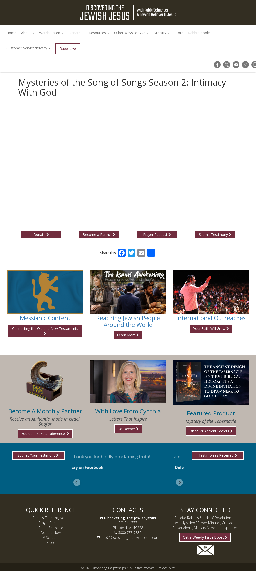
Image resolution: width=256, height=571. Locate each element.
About (27, 32)
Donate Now (51, 532)
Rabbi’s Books (199, 32)
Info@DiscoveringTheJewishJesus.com (130, 537)
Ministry (162, 32)
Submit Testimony (215, 234)
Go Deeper (128, 428)
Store (179, 32)
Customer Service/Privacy (28, 48)
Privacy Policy (166, 568)
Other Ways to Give (131, 32)
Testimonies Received (218, 455)
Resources (99, 32)
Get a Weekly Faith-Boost (205, 537)
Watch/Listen (51, 32)
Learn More (128, 335)
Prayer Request (157, 234)
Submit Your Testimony (38, 455)
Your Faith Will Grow (211, 328)
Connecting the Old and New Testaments (45, 330)
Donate (76, 32)
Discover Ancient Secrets (211, 431)
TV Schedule (50, 537)
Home (11, 32)
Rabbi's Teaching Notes (50, 517)
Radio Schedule (50, 527)
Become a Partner (99, 234)
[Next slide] (179, 482)
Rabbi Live (68, 48)
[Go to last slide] (76, 482)
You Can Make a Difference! (45, 433)
